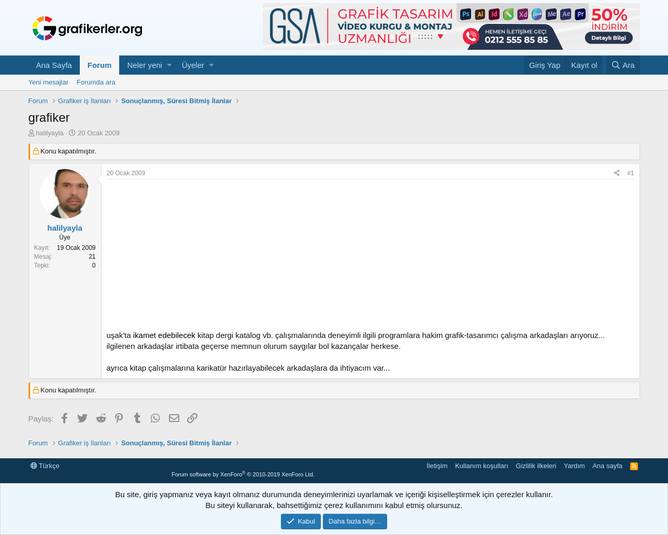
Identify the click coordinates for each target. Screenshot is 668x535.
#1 (630, 173)
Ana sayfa (607, 466)
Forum (100, 65)
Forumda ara (96, 82)
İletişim (437, 466)
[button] (169, 65)
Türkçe (45, 466)
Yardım (574, 466)
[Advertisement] (370, 257)
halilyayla (49, 133)
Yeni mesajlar (49, 82)
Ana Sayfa (54, 65)
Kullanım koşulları (481, 466)
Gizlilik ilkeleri (536, 466)
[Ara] (623, 65)
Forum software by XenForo (243, 474)
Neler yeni (144, 65)
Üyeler (193, 65)
